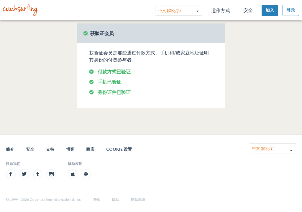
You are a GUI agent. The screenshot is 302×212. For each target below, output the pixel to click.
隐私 (115, 199)
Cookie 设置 (119, 149)
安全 (248, 10)
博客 (70, 149)
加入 (269, 10)
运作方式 (220, 10)
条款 (96, 199)
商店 (90, 149)
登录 (290, 10)
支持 (50, 149)
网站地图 (138, 199)
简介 (10, 149)
